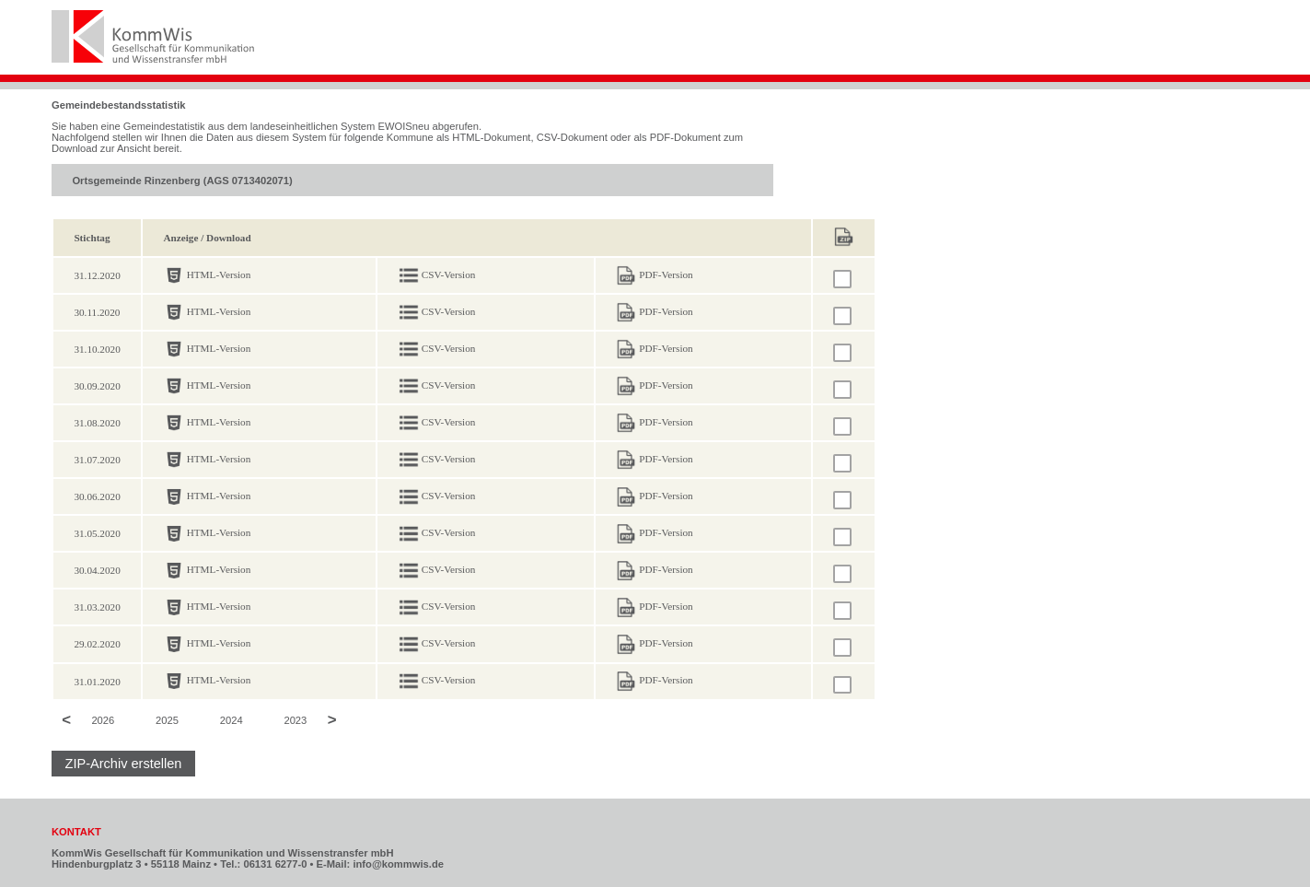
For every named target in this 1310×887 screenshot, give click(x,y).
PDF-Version (665, 274)
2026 (102, 721)
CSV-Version (449, 274)
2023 (295, 721)
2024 (231, 721)
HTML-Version (219, 274)
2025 (167, 721)
